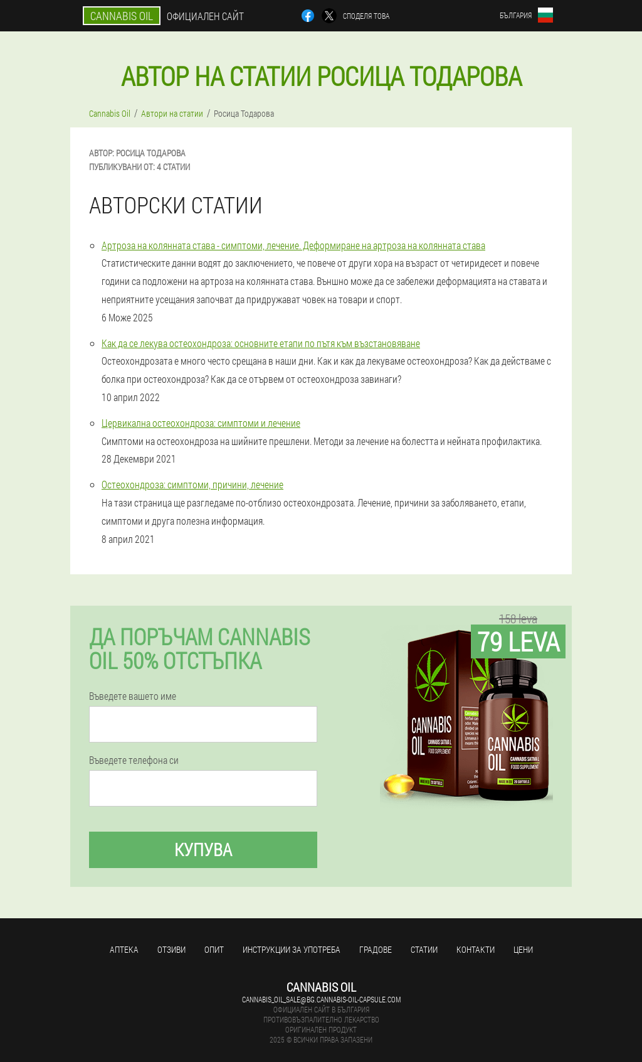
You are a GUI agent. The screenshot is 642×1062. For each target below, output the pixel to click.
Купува (203, 849)
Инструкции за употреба (291, 949)
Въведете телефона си (134, 760)
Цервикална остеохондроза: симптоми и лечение (201, 422)
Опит (214, 949)
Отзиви (171, 949)
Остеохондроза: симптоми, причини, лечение (192, 484)
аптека (124, 949)
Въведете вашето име (132, 696)
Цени (523, 949)
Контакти (475, 949)
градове (375, 949)
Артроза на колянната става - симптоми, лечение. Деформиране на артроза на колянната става (293, 245)
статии (424, 949)
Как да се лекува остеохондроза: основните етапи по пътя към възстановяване (261, 343)
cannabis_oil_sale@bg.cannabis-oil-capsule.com (321, 999)
